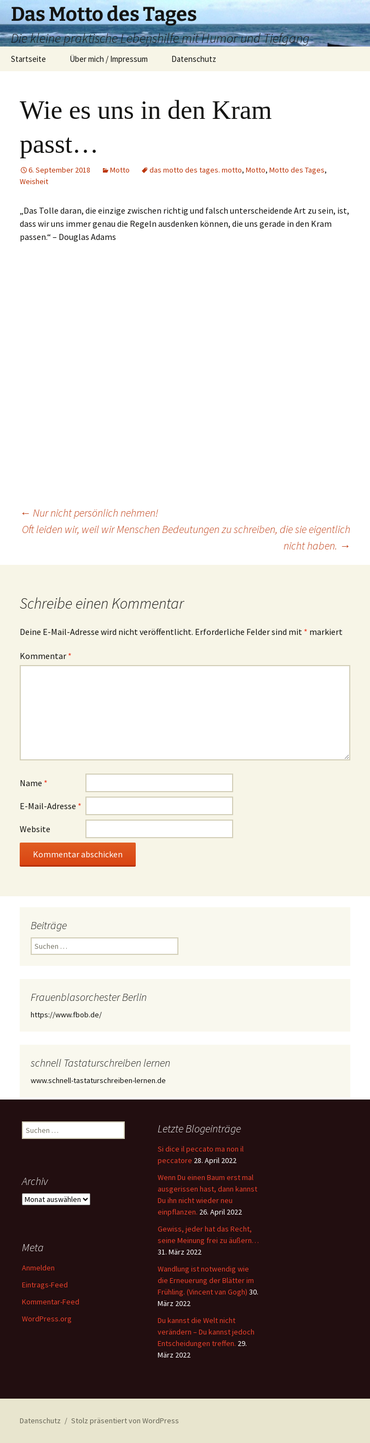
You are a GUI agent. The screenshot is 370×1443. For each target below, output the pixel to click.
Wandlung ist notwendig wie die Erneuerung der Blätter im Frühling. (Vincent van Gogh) (206, 1280)
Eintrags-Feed (45, 1285)
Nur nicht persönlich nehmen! (89, 512)
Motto (120, 170)
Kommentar (46, 655)
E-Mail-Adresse (51, 805)
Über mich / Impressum (109, 59)
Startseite (28, 59)
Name (34, 782)
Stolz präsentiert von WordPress (125, 1420)
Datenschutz (193, 59)
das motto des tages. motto (195, 170)
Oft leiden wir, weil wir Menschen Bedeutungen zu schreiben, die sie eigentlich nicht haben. (186, 537)
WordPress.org (47, 1319)
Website (35, 828)
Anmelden (38, 1268)
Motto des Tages (297, 170)
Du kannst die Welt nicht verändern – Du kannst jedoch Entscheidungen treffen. (206, 1331)
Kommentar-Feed (50, 1302)
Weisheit (34, 181)
